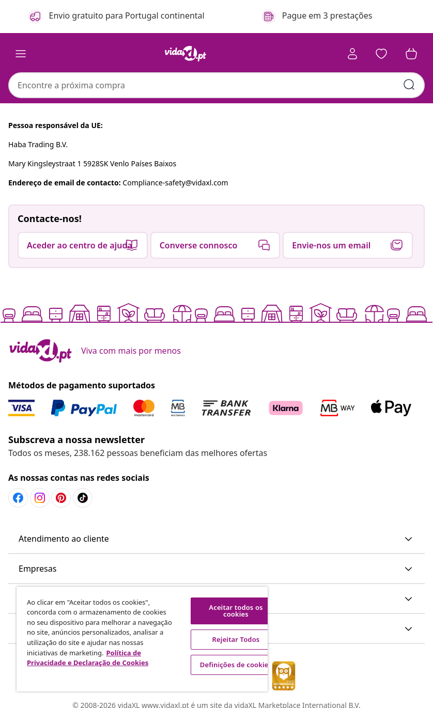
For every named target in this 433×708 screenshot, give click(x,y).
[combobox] (216, 85)
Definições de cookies (236, 664)
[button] (381, 53)
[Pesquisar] (409, 84)
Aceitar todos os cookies (235, 611)
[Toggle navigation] (20, 53)
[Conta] (352, 53)
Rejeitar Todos (236, 639)
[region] (142, 639)
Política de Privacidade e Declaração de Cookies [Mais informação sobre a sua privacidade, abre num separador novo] (87, 658)
